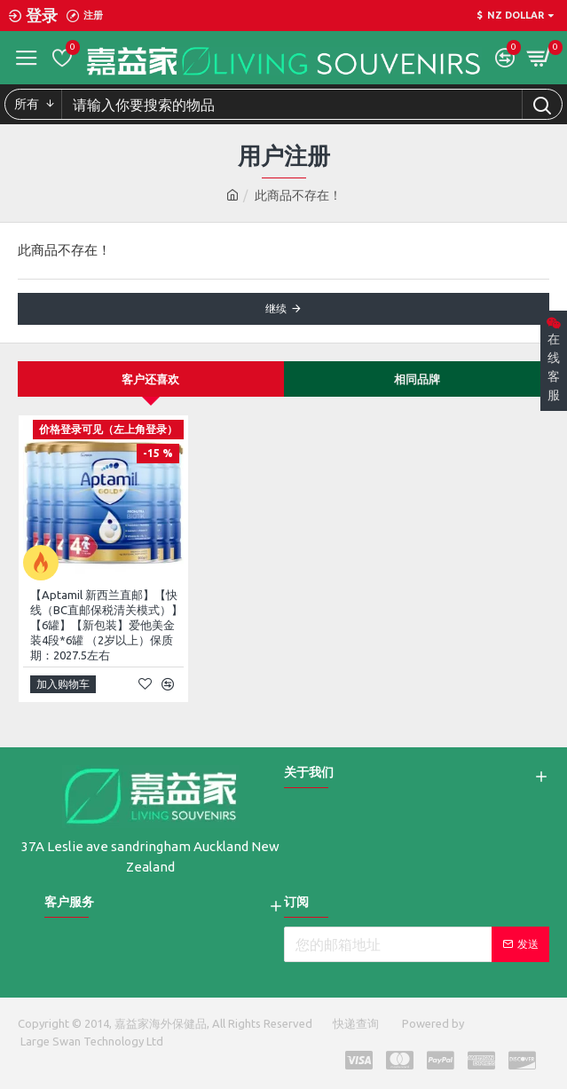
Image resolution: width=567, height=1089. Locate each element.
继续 (276, 308)
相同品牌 (417, 379)
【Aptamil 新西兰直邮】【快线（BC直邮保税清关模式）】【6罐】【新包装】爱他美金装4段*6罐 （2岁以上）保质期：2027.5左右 (106, 624)
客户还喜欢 (150, 379)
